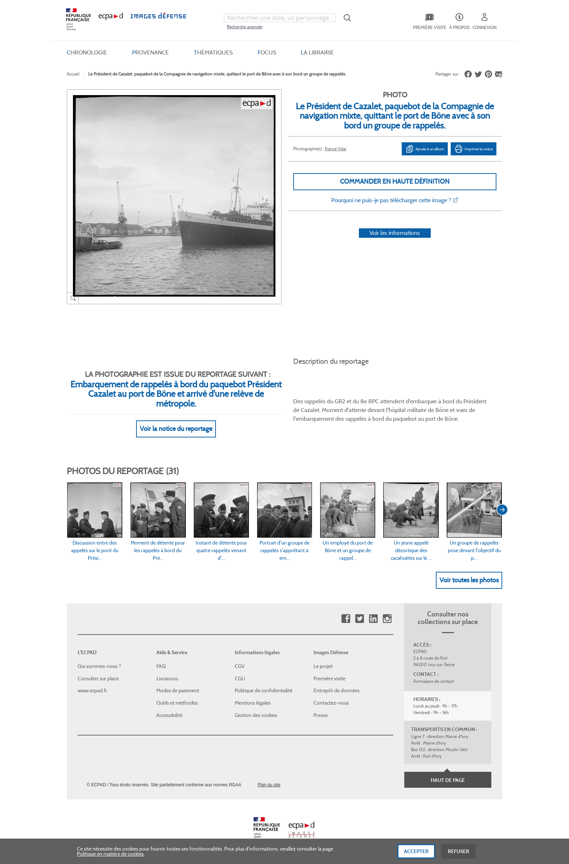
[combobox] (280, 17)
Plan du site (269, 784)
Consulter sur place (98, 678)
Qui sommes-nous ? (99, 666)
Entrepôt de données (337, 690)
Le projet (323, 666)
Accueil (73, 74)
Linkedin (373, 618)
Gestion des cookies (256, 715)
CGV (240, 666)
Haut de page (448, 780)
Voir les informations (394, 232)
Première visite (329, 678)
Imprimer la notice (473, 148)
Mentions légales (253, 703)
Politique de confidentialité (263, 690)
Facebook (345, 618)
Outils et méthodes (177, 703)
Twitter (359, 618)
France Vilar (336, 148)
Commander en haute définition (395, 182)
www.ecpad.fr (92, 690)
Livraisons (167, 678)
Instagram (387, 618)
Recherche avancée (244, 26)
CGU (240, 678)
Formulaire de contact (433, 681)
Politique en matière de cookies (110, 855)
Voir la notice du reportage (176, 429)
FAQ (161, 666)
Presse (321, 715)
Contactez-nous (331, 703)
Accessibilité (169, 715)
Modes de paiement (177, 690)
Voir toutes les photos (469, 580)
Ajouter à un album (424, 148)
